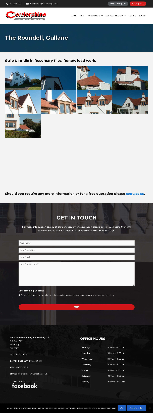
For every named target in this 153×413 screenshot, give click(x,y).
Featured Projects (117, 16)
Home (74, 16)
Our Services (96, 16)
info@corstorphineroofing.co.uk (32, 374)
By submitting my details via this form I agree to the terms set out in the (67, 295)
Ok (121, 408)
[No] (150, 408)
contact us (135, 194)
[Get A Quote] (138, 4)
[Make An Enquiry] (118, 4)
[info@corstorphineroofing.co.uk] (41, 3)
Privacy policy (136, 408)
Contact (143, 16)
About (82, 16)
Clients (132, 16)
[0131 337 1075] (13, 3)
